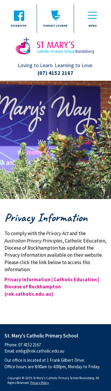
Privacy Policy (39, 383)
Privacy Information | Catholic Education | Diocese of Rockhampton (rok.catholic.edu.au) (51, 286)
